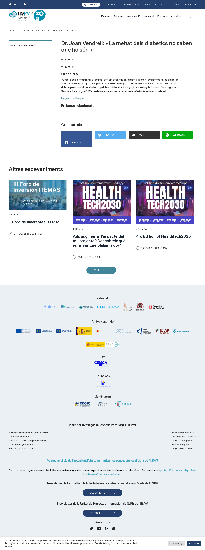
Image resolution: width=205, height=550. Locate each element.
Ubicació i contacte (155, 5)
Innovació (149, 16)
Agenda (175, 5)
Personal (118, 16)
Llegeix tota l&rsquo (72, 98)
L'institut (106, 16)
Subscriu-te (97, 492)
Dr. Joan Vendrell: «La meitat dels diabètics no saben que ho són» (50, 30)
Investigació (133, 16)
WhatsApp (175, 135)
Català (188, 4)
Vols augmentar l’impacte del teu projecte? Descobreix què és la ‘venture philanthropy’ (99, 241)
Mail (138, 134)
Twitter (106, 135)
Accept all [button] (194, 543)
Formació (162, 16)
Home (12, 30)
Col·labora (92, 4)
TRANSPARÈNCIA (131, 5)
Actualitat (176, 16)
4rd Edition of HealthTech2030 (163, 236)
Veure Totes (102, 271)
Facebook (74, 142)
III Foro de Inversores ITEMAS (35, 222)
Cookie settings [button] (176, 543)
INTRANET (112, 5)
